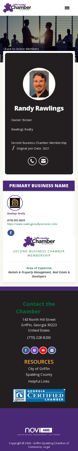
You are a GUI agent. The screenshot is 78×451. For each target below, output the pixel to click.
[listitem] (33, 159)
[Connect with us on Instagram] (34, 350)
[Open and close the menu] (52, 8)
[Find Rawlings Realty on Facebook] (11, 233)
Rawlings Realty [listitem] (16, 205)
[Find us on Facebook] (26, 350)
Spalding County (39, 374)
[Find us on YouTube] (43, 350)
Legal (46, 447)
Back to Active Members (21, 49)
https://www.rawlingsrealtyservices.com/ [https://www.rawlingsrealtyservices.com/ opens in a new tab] (32, 224)
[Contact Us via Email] (52, 350)
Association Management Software (39, 431)
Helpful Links (39, 381)
